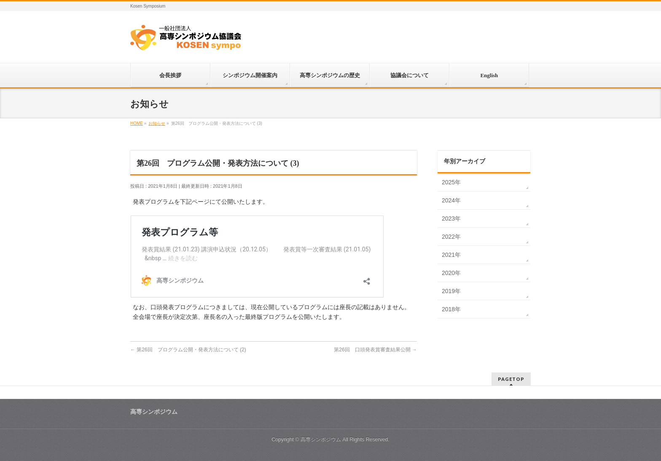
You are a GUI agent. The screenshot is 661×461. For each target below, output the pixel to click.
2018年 (451, 309)
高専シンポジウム (321, 439)
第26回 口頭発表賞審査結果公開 (375, 350)
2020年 (451, 273)
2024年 (451, 200)
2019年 (451, 291)
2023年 (451, 218)
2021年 (451, 254)
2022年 (451, 236)
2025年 (451, 182)
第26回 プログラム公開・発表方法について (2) (188, 350)
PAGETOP (511, 379)
